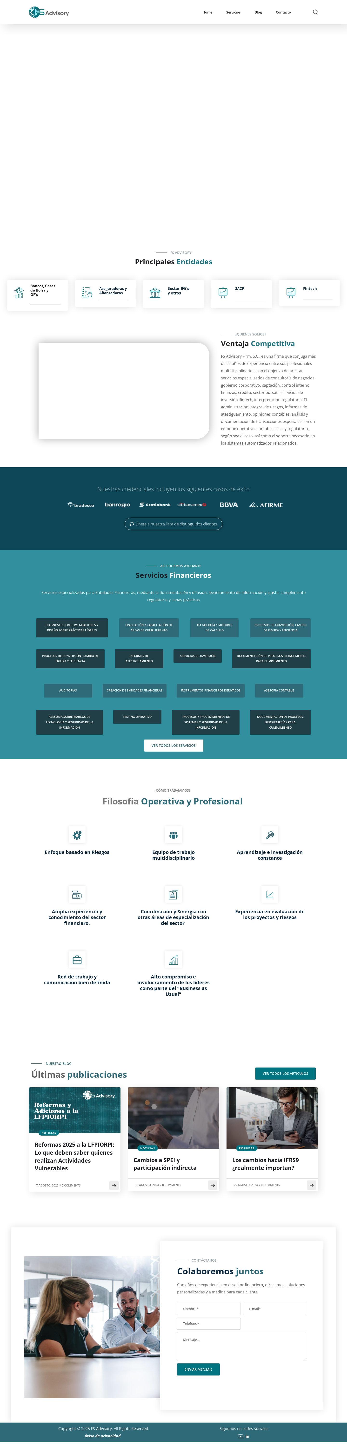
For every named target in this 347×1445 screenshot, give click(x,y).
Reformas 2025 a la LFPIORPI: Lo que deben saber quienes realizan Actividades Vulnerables (70, 1158)
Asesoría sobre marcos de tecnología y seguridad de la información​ (69, 722)
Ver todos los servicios (174, 745)
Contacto (283, 12)
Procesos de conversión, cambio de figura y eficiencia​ (281, 628)
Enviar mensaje (198, 1372)
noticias (48, 1133)
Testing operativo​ (137, 717)
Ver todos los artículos (285, 1073)
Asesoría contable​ (279, 690)
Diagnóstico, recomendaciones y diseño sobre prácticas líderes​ (72, 628)
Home (207, 12)
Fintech (310, 288)
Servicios (233, 12)
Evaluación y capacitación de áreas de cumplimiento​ (149, 628)
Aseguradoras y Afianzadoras (113, 290)
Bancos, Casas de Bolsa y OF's (42, 290)
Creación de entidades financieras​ (134, 690)
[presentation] (213, 1388)
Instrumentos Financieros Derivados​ (210, 690)
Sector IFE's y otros (178, 291)
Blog (258, 12)
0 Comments (73, 1188)
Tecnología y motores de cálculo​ (214, 628)
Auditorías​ (68, 690)
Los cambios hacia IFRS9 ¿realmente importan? (268, 1165)
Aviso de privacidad (104, 1439)
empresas (246, 1148)
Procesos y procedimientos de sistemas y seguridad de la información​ (206, 722)
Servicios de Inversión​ (197, 656)
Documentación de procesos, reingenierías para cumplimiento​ (271, 658)
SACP (239, 288)
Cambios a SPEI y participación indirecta (167, 1165)
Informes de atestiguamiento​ (139, 658)
